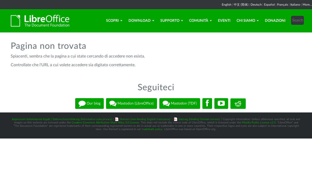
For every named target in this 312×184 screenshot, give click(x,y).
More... (307, 4)
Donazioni (275, 20)
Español (269, 4)
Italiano (295, 4)
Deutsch (256, 4)
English (226, 4)
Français (282, 4)
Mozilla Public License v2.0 (259, 122)
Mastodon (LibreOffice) (131, 103)
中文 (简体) (241, 4)
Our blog (89, 103)
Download (141, 20)
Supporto (171, 20)
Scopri (114, 20)
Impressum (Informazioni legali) (31, 119)
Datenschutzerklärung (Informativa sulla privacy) (82, 119)
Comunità (200, 20)
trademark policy (152, 129)
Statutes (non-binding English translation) (145, 119)
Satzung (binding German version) (199, 119)
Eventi (224, 20)
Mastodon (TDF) (180, 103)
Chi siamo (248, 20)
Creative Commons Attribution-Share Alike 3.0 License (105, 122)
